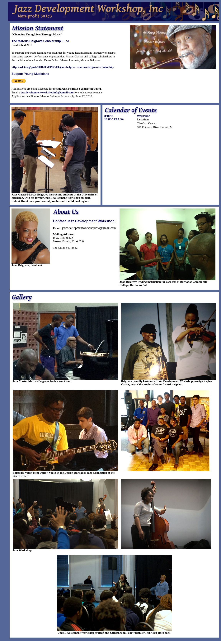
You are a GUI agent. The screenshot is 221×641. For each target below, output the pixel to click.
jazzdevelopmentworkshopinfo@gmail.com (47, 92)
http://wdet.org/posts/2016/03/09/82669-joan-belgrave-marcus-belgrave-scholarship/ (63, 67)
